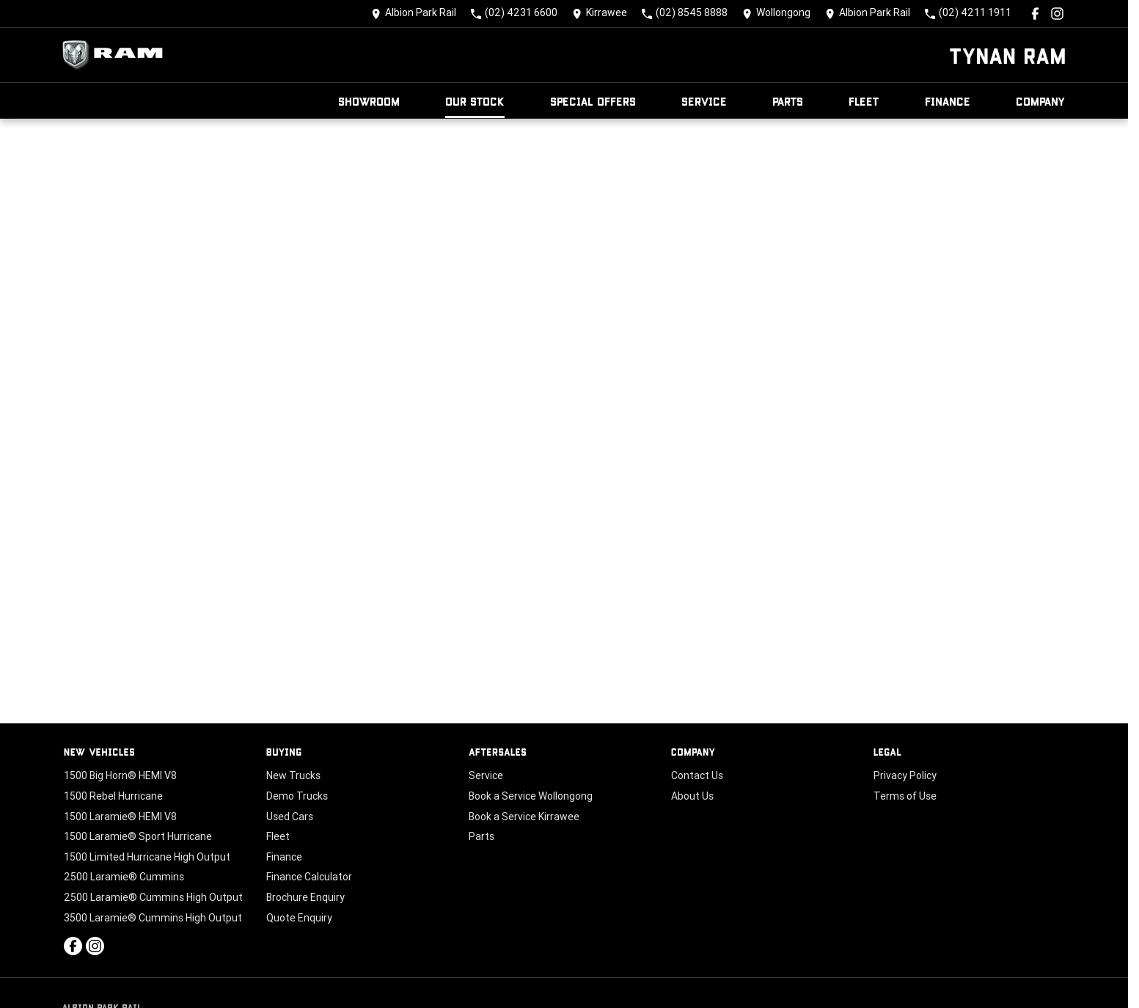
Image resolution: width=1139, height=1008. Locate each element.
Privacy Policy (905, 775)
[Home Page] (117, 55)
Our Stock (475, 101)
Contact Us (697, 775)
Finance (947, 101)
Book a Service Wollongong (531, 796)
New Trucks (293, 775)
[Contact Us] (413, 13)
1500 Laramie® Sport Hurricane (138, 836)
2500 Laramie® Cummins (124, 876)
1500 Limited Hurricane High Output (147, 856)
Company (1041, 101)
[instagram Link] (1057, 13)
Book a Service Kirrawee (524, 816)
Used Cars (289, 816)
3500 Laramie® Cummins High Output (153, 917)
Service (704, 101)
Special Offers (593, 101)
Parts (787, 101)
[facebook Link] (1035, 13)
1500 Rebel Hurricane (113, 796)
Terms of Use (905, 796)
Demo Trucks (297, 796)
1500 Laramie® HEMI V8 (120, 816)
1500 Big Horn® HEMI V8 (120, 775)
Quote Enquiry (299, 917)
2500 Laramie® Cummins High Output (153, 897)
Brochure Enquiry (305, 897)
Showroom (369, 101)
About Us (692, 796)
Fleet (864, 101)
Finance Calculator (309, 876)
